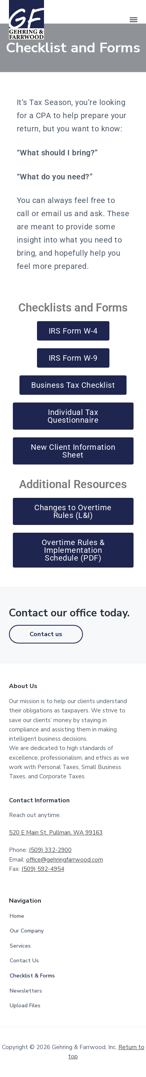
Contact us (46, 634)
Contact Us (24, 960)
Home (17, 916)
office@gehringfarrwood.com (64, 860)
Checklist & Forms (32, 975)
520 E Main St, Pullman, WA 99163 (56, 832)
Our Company (27, 930)
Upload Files (25, 1005)
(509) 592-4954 (42, 869)
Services (20, 946)
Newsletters (26, 990)
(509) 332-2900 (50, 850)
